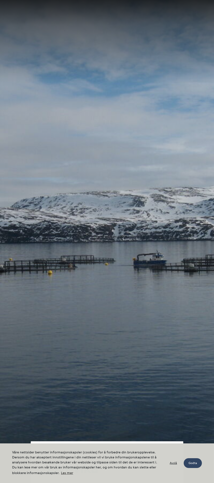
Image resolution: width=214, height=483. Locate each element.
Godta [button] (193, 463)
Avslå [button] (173, 463)
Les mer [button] (67, 473)
